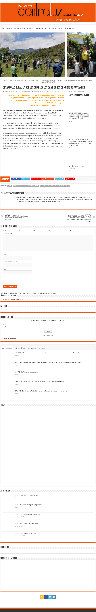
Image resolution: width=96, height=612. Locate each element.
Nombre (6, 254)
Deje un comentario (66, 91)
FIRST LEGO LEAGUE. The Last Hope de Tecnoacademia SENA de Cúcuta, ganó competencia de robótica (79, 218)
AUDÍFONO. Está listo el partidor (25, 533)
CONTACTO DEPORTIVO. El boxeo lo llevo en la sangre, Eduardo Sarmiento (40, 381)
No (6, 327)
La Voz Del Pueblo (50, 91)
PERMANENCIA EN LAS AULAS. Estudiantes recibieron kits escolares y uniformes (41, 391)
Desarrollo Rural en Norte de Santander (55, 186)
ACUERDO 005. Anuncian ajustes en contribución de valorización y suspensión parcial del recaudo (79, 115)
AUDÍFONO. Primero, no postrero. (78, 167)
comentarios (32, 348)
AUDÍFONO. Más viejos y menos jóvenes (28, 505)
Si (5, 324)
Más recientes (7, 348)
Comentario (7, 234)
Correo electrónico (10, 262)
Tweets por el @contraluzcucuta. (13, 299)
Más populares (20, 348)
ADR (10, 186)
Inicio (2, 28)
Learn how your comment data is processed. (41, 293)
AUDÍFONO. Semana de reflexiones (26, 524)
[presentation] (20, 280)
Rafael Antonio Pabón (11, 91)
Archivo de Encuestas (9, 338)
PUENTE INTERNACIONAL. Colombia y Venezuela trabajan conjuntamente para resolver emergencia (81, 142)
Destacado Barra (12, 28)
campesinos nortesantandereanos (26, 186)
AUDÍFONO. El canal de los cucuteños (27, 514)
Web (4, 269)
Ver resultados (48, 335)
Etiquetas (42, 348)
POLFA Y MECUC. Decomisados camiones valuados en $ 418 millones (17, 217)
